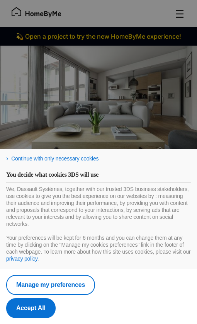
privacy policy (21, 259)
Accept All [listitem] (31, 308)
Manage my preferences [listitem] (50, 284)
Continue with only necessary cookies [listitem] (54, 158)
